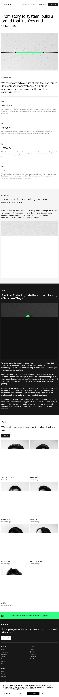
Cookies (4, 676)
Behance (33, 654)
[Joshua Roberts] (7, 477)
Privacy (3, 672)
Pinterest (33, 656)
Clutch (32, 659)
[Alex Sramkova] (36, 561)
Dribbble (32, 652)
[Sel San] (4, 603)
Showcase (25, 4)
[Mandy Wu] (5, 519)
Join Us (5, 436)
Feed (44, 4)
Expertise (33, 4)
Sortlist (32, 661)
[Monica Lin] (5, 561)
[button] (43, 693)
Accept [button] (33, 693)
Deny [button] (19, 693)
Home (3, 650)
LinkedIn (32, 650)
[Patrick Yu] (34, 519)
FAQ (2, 663)
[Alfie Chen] (34, 477)
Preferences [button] (7, 693)
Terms (3, 674)
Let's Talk (53, 4)
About (40, 4)
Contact (3, 661)
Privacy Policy (17, 689)
